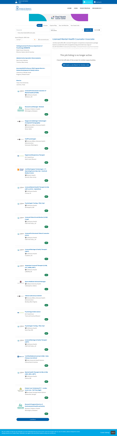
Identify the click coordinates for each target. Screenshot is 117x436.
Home (69, 8)
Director (18, 80)
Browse (45, 25)
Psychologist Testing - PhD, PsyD (35, 203)
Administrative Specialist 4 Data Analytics (28, 58)
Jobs (76, 8)
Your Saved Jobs (75, 25)
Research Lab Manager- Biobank (34, 107)
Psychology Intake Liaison (33, 311)
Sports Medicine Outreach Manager (35, 281)
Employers (98, 2)
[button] (97, 30)
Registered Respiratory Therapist (35, 155)
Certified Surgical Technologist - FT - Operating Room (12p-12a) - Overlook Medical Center (36, 171)
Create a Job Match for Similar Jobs (76, 65)
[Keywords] (33, 30)
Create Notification (43, 39)
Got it (113, 432)
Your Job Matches (64, 25)
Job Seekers (88, 2)
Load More (33, 419)
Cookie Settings (104, 432)
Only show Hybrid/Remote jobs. (26, 33)
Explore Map (53, 25)
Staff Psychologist (30, 139)
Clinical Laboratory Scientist (33, 295)
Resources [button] (96, 8)
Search (39, 25)
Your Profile (85, 8)
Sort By (18, 39)
